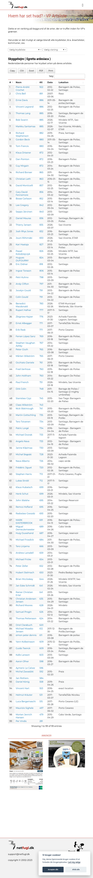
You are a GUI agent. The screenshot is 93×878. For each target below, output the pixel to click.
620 (41, 625)
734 (41, 421)
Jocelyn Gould (23, 290)
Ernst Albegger (24, 323)
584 (41, 678)
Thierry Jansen (23, 225)
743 (41, 405)
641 (41, 585)
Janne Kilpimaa (24, 448)
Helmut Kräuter (24, 695)
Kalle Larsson (23, 655)
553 (41, 688)
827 (41, 244)
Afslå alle (76, 869)
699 (41, 487)
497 (41, 708)
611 (40, 635)
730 (41, 448)
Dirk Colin (21, 389)
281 (41, 721)
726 (41, 461)
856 (41, 192)
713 (41, 474)
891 (41, 93)
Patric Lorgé (22, 428)
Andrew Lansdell (25, 553)
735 (41, 415)
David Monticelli (24, 185)
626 (41, 612)
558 (41, 682)
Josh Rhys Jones (24, 231)
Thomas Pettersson (26, 618)
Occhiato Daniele (25, 362)
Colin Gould (22, 297)
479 (41, 714)
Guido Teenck (23, 648)
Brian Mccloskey (24, 579)
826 (41, 251)
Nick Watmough (24, 408)
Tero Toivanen (23, 421)
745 (41, 398)
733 (41, 435)
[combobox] (25, 50)
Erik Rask (21, 330)
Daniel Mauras (23, 218)
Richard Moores (24, 605)
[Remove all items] (38, 49)
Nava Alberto (23, 461)
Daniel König (23, 682)
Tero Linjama (23, 546)
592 (41, 671)
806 (41, 271)
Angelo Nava (22, 441)
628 (41, 605)
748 (41, 389)
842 (41, 205)
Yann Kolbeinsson (25, 641)
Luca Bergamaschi (26, 701)
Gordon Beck (23, 139)
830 (41, 238)
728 (41, 454)
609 (41, 641)
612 (41, 628)
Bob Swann (22, 120)
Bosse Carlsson (24, 198)
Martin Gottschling (26, 415)
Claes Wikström (24, 405)
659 (41, 553)
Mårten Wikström (25, 356)
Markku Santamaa (25, 126)
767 (41, 343)
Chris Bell (21, 93)
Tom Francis (22, 146)
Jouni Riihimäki (24, 238)
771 (41, 323)
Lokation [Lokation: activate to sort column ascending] (64, 82)
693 (41, 513)
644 (41, 579)
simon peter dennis (26, 635)
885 (41, 113)
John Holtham (23, 375)
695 (41, 500)
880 (41, 139)
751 (41, 382)
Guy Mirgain (22, 166)
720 (41, 467)
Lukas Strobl (22, 480)
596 (41, 668)
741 (41, 408)
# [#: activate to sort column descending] (10, 82)
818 (41, 264)
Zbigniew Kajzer (24, 316)
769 (41, 336)
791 (41, 290)
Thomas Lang (23, 113)
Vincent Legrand (25, 106)
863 (41, 179)
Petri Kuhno (22, 277)
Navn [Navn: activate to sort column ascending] (19, 82)
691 (41, 520)
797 (41, 284)
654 (41, 559)
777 (41, 310)
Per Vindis (21, 721)
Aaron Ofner (22, 661)
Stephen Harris (24, 474)
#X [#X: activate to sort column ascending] (40, 82)
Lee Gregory (22, 205)
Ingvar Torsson (23, 271)
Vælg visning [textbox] (51, 49)
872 (41, 152)
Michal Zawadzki (25, 671)
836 (41, 218)
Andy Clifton (22, 284)
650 (41, 572)
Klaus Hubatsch (24, 487)
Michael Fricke (23, 559)
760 (41, 369)
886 (41, 100)
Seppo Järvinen (24, 211)
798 (41, 277)
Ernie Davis (22, 100)
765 (41, 349)
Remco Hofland (24, 507)
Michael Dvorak (24, 435)
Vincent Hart (22, 688)
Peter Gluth (22, 349)
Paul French (22, 382)
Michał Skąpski (24, 454)
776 (41, 316)
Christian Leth (23, 179)
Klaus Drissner (23, 152)
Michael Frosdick (25, 539)
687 (41, 533)
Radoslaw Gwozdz (25, 513)
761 (41, 362)
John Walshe (23, 500)
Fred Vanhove (23, 369)
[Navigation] (82, 5)
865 (41, 172)
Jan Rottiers (22, 678)
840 (41, 211)
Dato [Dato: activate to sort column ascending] (50, 82)
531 (41, 695)
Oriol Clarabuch (24, 625)
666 (41, 546)
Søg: (67, 76)
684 (41, 539)
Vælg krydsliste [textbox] (17, 49)
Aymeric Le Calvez (25, 668)
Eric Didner (22, 264)
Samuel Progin (24, 612)
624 (41, 618)
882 (41, 133)
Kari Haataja (22, 244)
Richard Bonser (24, 172)
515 (41, 701)
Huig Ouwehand (25, 533)
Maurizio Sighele (24, 708)
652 (41, 566)
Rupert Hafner (23, 310)
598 (41, 661)
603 (41, 655)
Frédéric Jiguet (24, 467)
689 (41, 526)
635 (41, 599)
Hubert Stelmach (25, 572)
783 (41, 303)
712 (41, 480)
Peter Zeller (22, 566)
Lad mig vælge (74, 862)
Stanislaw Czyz (23, 398)
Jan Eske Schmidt (25, 585)
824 (41, 257)
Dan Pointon (22, 159)
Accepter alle (53, 869)
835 (41, 225)
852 (41, 198)
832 (41, 231)
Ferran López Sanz (25, 336)
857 (41, 185)
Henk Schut (22, 494)
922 (41, 87)
